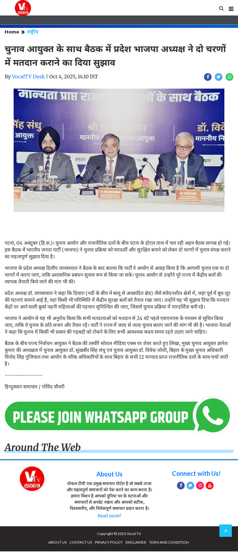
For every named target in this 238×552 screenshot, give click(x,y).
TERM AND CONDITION (169, 543)
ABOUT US (57, 543)
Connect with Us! (196, 474)
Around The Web (43, 448)
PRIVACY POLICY (109, 543)
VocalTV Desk (28, 77)
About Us (109, 474)
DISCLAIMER (136, 543)
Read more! (109, 516)
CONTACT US (80, 543)
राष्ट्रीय (32, 32)
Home (12, 32)
